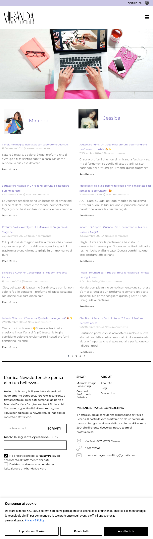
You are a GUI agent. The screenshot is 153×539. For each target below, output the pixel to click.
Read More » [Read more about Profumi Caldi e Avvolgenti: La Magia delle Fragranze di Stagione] (9, 261)
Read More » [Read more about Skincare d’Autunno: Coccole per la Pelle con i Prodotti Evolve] (9, 302)
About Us (106, 383)
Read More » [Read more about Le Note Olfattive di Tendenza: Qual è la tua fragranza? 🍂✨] (9, 347)
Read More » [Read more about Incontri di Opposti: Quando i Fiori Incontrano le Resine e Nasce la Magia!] (86, 261)
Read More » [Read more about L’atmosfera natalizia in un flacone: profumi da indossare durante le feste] (9, 215)
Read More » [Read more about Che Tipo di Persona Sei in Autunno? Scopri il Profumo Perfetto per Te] (86, 351)
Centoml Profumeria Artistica (83, 394)
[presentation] (34, 483)
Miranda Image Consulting (86, 384)
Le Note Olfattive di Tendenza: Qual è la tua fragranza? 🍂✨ (37, 318)
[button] (147, 17)
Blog (104, 388)
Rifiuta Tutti (81, 531)
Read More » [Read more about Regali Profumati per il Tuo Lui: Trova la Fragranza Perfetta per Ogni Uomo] (86, 306)
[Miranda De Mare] (19, 17)
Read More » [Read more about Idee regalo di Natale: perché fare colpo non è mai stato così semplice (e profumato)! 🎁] (86, 215)
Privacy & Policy (34, 520)
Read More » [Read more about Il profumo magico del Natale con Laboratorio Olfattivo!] (9, 169)
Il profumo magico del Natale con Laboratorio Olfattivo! (35, 144)
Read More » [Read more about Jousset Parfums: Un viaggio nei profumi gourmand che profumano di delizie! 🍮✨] (86, 174)
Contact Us (108, 393)
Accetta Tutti (126, 531)
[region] (76, 518)
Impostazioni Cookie (31, 531)
